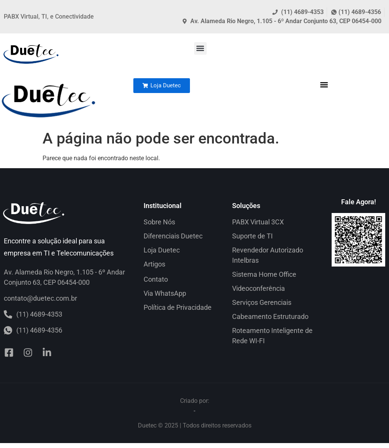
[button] (200, 48)
